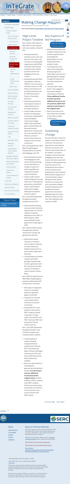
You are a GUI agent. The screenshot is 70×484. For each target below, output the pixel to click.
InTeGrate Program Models (24, 15)
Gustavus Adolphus (13, 90)
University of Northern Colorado (13, 127)
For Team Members (10, 194)
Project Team (13, 86)
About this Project (9, 187)
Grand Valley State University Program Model (49, 28)
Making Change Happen (14, 65)
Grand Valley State (38, 15)
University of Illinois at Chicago (13, 122)
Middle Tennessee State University (12, 97)
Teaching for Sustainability (12, 24)
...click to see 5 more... (13, 41)
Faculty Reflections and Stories (14, 81)
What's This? (12, 463)
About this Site (12, 430)
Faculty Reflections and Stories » (58, 123)
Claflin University (12, 45)
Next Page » (60, 402)
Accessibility (12, 432)
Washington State (13, 140)
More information (29, 448)
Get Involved (8, 181)
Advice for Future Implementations (14, 72)
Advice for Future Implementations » (58, 44)
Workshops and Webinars (11, 184)
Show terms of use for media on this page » (38, 445)
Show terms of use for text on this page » (37, 442)
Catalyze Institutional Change (12, 176)
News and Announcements (12, 190)
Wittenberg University (11, 144)
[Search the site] (58, 20)
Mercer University (12, 93)
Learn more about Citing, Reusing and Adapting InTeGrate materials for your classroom (39, 450)
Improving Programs (12, 52)
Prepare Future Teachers (10, 171)
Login (57, 1)
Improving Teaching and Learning (13, 59)
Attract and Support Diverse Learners (13, 37)
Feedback (11, 440)
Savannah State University (12, 108)
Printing (10, 435)
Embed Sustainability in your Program (12, 162)
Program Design (11, 15)
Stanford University (13, 117)
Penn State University (11, 102)
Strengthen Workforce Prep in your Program (12, 157)
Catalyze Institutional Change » (8, 204)
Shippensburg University (11, 113)
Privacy (10, 437)
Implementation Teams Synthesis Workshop (12, 151)
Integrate (2, 15)
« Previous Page (49, 402)
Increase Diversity (11, 167)
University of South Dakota (13, 133)
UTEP (9, 137)
